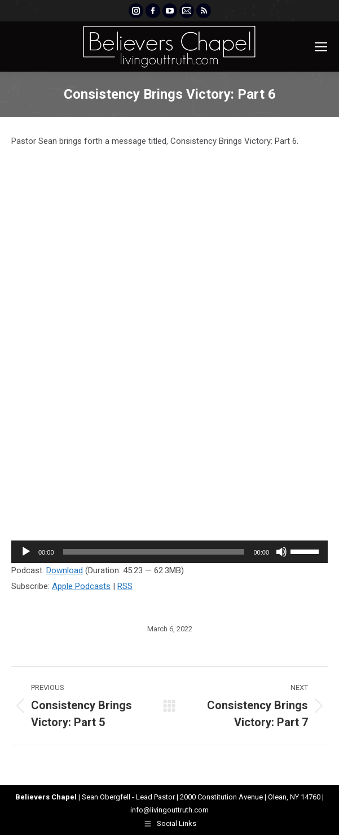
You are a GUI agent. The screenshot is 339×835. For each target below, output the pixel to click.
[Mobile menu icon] (321, 47)
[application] (169, 551)
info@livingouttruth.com (169, 810)
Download (64, 570)
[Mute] (281, 551)
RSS (125, 586)
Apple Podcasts (81, 586)
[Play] (26, 551)
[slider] (154, 552)
